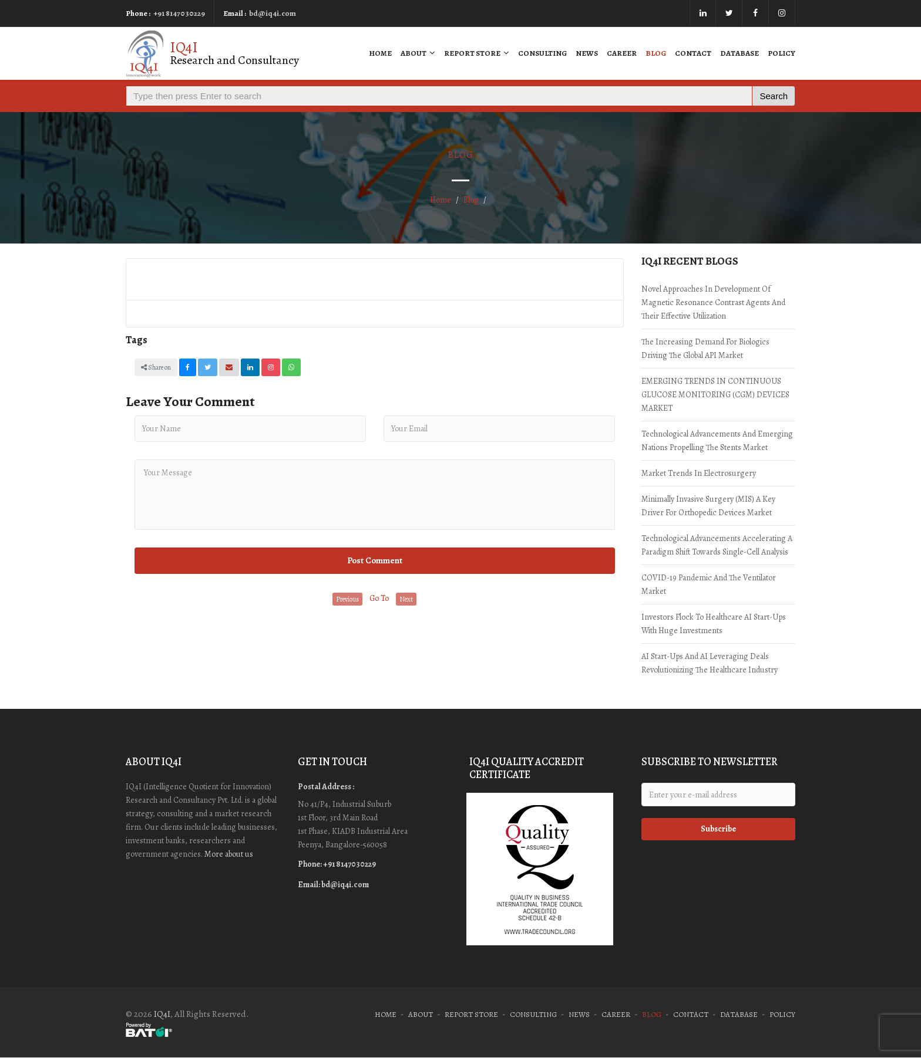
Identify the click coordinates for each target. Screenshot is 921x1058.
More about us (228, 854)
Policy (781, 53)
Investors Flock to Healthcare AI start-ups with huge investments (713, 623)
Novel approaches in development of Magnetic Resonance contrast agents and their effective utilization (713, 302)
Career (622, 53)
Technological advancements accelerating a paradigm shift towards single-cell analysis (716, 545)
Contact (693, 53)
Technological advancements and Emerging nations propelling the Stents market (717, 440)
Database (739, 53)
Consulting (542, 53)
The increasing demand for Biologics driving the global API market (705, 348)
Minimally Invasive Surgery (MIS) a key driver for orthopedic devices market (708, 505)
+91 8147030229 (179, 13)
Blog (656, 53)
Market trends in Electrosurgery (698, 473)
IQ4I (162, 1014)
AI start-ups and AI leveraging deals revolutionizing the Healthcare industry (709, 663)
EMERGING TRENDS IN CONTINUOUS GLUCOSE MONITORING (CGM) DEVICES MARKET (715, 395)
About (418, 53)
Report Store (476, 53)
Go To (379, 598)
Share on (156, 367)
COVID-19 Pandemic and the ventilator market (708, 584)
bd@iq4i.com (272, 13)
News (587, 53)
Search (773, 96)
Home (380, 53)
